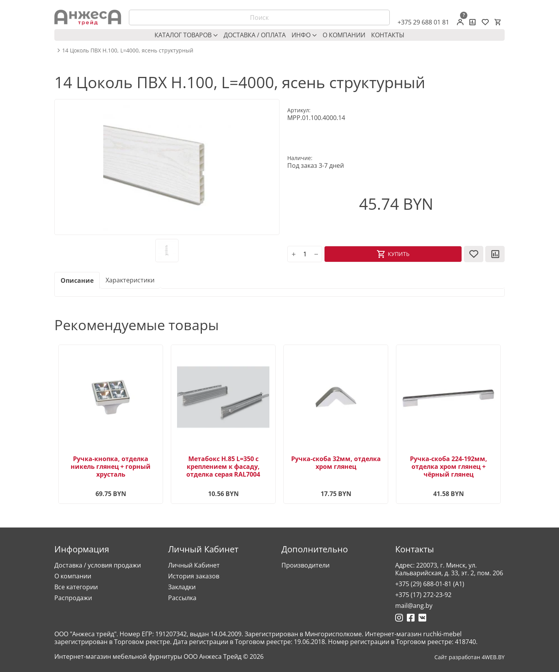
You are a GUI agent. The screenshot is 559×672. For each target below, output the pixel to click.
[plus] (293, 254)
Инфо (304, 35)
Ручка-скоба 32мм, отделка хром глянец (336, 462)
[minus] (316, 254)
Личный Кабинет (194, 565)
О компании (344, 35)
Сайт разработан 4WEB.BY (469, 657)
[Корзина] (498, 22)
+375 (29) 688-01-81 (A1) (429, 584)
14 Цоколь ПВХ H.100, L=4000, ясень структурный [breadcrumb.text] (127, 50)
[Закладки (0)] (485, 22)
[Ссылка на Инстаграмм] (399, 618)
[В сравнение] (495, 254)
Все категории (76, 587)
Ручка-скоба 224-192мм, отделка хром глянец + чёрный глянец (448, 466)
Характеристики (130, 280)
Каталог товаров (186, 35)
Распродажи (73, 598)
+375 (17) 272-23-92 (423, 594)
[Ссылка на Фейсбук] (411, 618)
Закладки (182, 587)
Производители (305, 565)
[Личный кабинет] (460, 22)
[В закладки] (473, 254)
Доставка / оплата (255, 35)
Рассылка (182, 598)
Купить (399, 254)
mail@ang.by (413, 605)
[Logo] (87, 17)
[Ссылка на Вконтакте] (422, 618)
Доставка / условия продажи (97, 565)
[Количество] (304, 254)
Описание (77, 280)
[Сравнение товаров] (472, 22)
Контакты (387, 35)
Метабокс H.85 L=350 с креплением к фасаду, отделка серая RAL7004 (223, 466)
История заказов (193, 576)
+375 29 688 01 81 (423, 22)
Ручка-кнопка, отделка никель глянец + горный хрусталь (111, 466)
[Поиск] (259, 17)
